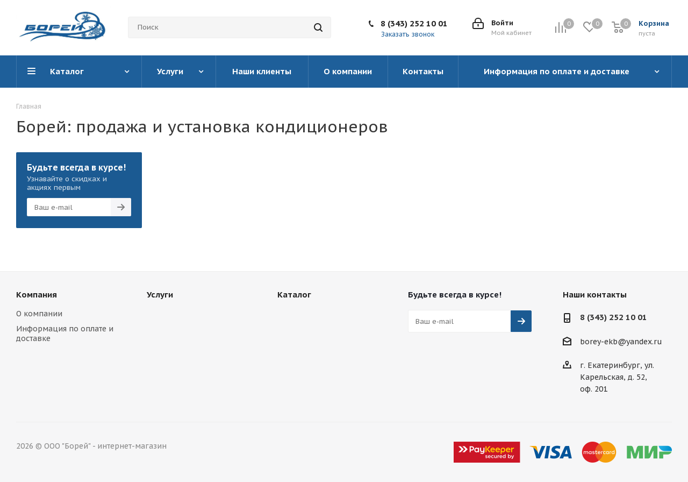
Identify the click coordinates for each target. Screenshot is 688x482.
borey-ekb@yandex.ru (621, 341)
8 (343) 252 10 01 (414, 23)
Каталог (294, 294)
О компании (39, 313)
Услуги (160, 294)
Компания (36, 294)
